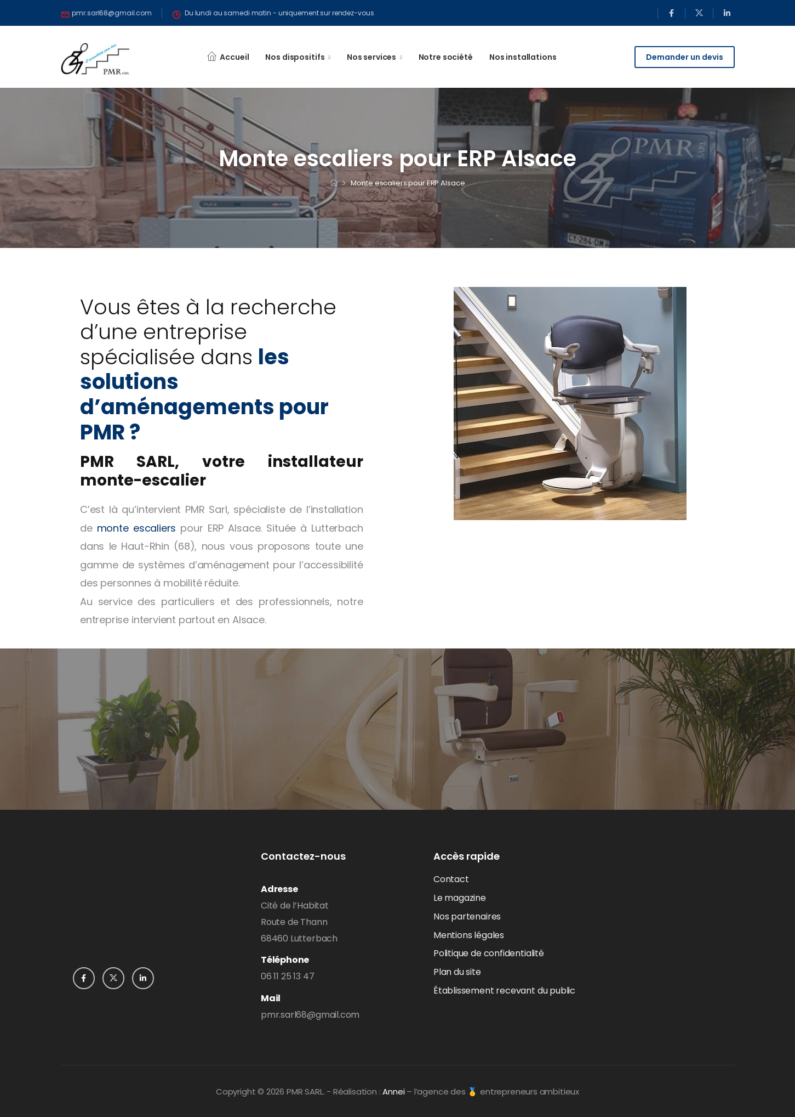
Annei (393, 1091)
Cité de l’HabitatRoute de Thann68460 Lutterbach (299, 922)
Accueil (234, 57)
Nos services (371, 57)
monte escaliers (136, 528)
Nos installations (523, 57)
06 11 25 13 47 (287, 976)
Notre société (446, 57)
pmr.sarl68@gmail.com (310, 1014)
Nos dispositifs (294, 57)
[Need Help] (106, 13)
